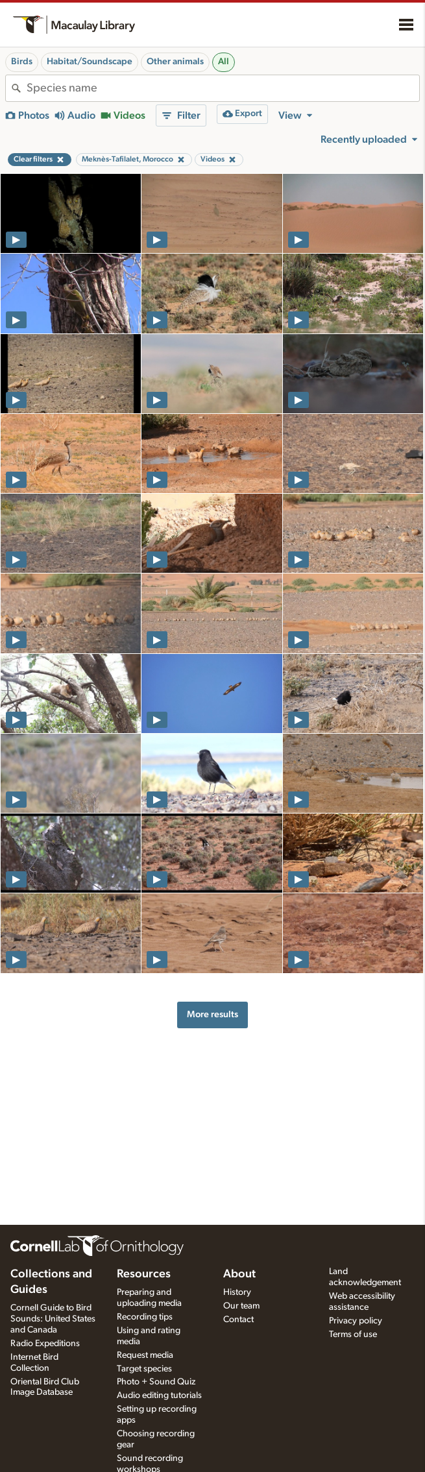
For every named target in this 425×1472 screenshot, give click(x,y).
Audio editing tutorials (159, 1395)
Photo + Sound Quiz (156, 1381)
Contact (238, 1319)
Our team (241, 1305)
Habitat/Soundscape (89, 61)
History (237, 1292)
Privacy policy (355, 1320)
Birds (21, 61)
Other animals (175, 61)
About (239, 1274)
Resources (144, 1274)
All (223, 61)
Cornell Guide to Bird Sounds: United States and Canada (52, 1318)
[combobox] (223, 88)
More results (212, 1014)
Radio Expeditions (45, 1343)
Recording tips (145, 1316)
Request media (145, 1355)
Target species (144, 1368)
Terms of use (353, 1334)
